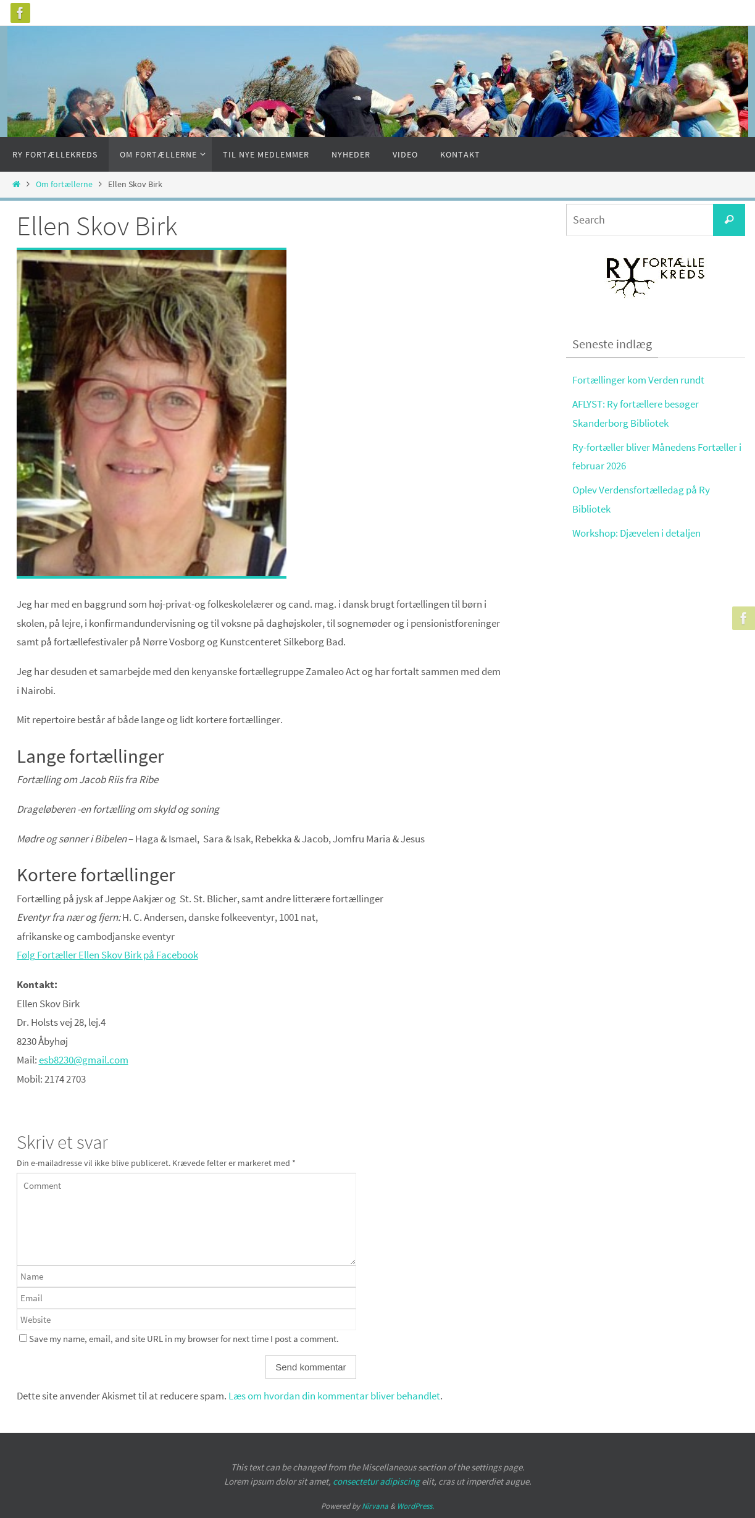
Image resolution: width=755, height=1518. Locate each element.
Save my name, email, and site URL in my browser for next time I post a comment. (184, 1338)
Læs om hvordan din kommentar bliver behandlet (334, 1396)
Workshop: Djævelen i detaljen (636, 533)
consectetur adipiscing (376, 1481)
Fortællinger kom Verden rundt (638, 380)
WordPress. (415, 1506)
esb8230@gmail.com (83, 1060)
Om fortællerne (64, 184)
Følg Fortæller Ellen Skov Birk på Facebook (107, 955)
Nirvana (375, 1506)
